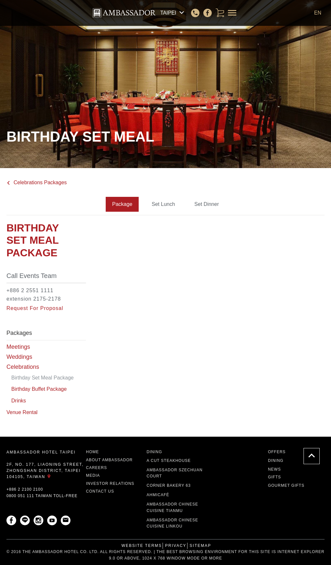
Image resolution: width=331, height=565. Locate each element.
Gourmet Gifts (286, 485)
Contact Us (100, 491)
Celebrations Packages (36, 182)
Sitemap (200, 545)
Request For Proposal (34, 308)
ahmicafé (158, 495)
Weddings (19, 357)
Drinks (18, 400)
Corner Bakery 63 (169, 485)
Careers (96, 467)
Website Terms (142, 545)
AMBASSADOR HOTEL (124, 12)
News (274, 469)
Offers (277, 452)
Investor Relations (110, 483)
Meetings (18, 347)
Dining (154, 452)
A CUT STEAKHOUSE (169, 460)
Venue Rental (21, 412)
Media (93, 475)
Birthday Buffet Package (39, 389)
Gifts (274, 477)
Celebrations (22, 367)
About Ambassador (109, 460)
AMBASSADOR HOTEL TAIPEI (41, 452)
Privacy (176, 545)
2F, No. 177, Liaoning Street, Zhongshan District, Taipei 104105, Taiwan (45, 470)
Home (92, 452)
